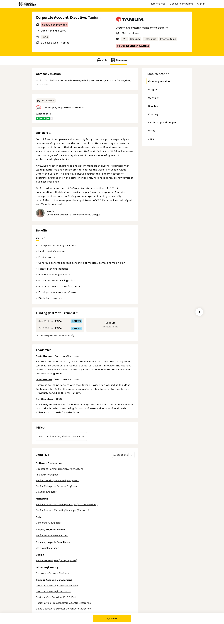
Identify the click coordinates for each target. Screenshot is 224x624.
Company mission (158, 81)
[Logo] (27, 4)
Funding (153, 114)
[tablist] (85, 238)
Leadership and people (162, 122)
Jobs (151, 138)
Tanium (94, 17)
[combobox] (113, 455)
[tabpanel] (85, 271)
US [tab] (37, 238)
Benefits (153, 106)
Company (118, 60)
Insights (153, 89)
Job (102, 60)
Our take (153, 97)
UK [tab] (43, 237)
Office (151, 130)
